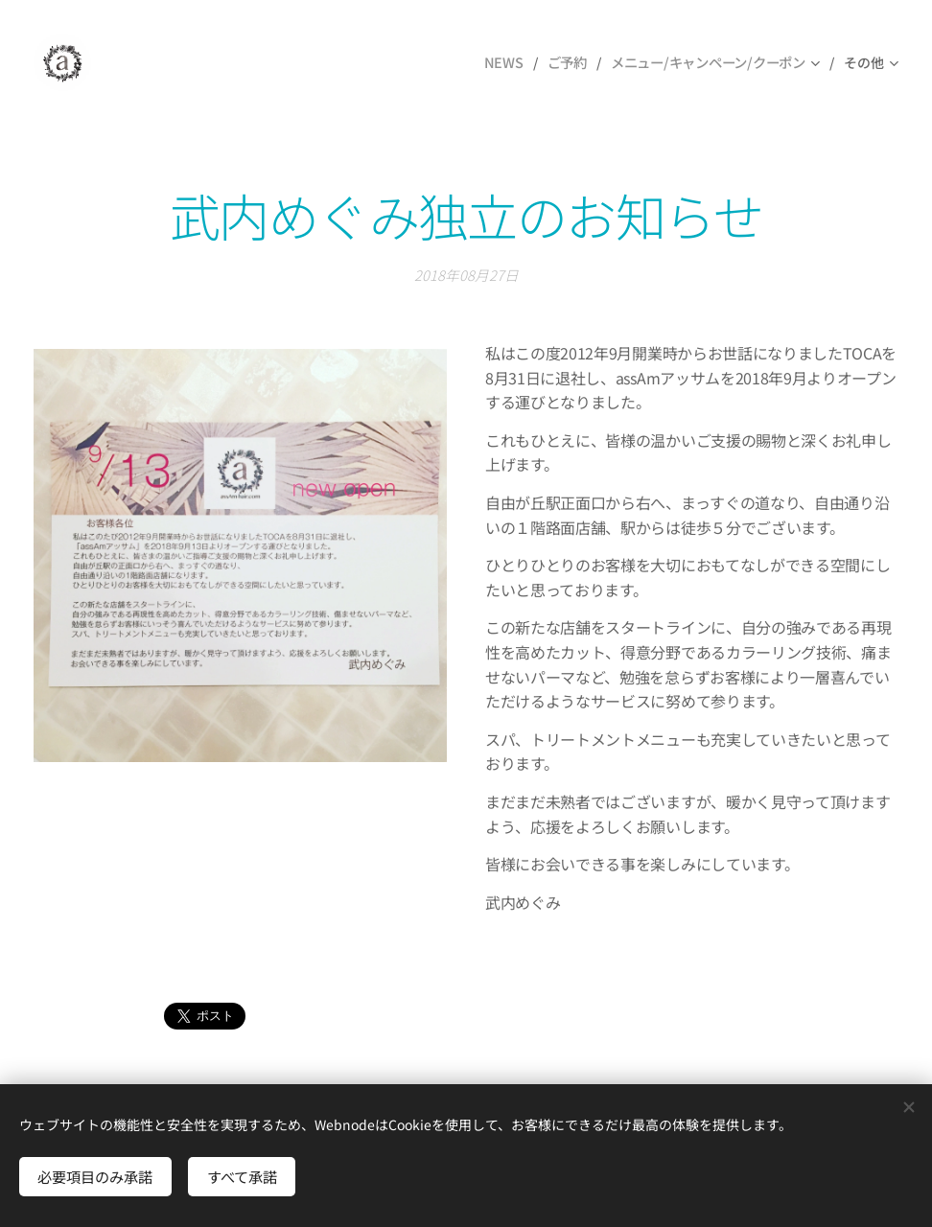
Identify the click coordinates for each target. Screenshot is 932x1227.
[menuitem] (506, 62)
